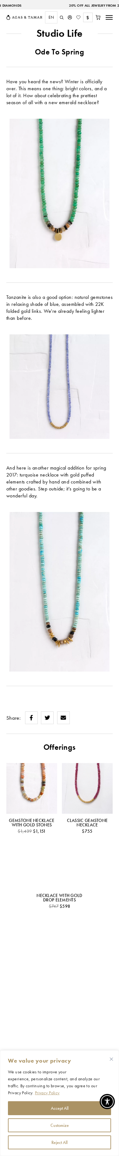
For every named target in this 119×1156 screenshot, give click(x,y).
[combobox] (49, 17)
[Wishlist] (78, 17)
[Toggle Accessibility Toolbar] (107, 1102)
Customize (59, 1125)
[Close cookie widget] (111, 1059)
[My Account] (70, 17)
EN (51, 17)
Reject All (59, 1142)
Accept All (60, 1108)
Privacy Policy (47, 1093)
